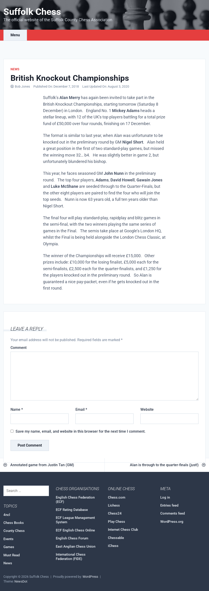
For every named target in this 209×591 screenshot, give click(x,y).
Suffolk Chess (32, 11)
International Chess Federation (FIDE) (71, 556)
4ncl (6, 515)
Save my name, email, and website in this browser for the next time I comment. (80, 431)
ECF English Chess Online (75, 530)
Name (17, 409)
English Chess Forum (72, 538)
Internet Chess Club (123, 530)
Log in (165, 497)
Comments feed (172, 513)
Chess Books (13, 523)
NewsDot (20, 581)
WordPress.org (171, 522)
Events (8, 539)
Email (81, 409)
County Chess (14, 531)
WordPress (90, 577)
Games (8, 547)
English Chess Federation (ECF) (75, 499)
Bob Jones (22, 87)
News (15, 69)
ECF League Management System (75, 520)
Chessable (116, 538)
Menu (15, 35)
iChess (113, 546)
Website (147, 409)
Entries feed (169, 505)
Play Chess (116, 522)
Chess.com (116, 497)
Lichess (114, 505)
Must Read (11, 555)
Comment (19, 347)
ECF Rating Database (72, 510)
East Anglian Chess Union (75, 546)
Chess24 (115, 513)
